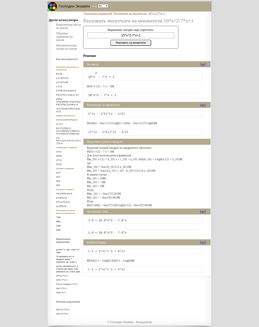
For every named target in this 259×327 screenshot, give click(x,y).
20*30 (59, 156)
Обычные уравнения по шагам (64, 36)
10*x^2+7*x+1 (62, 309)
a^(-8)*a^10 (61, 197)
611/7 (58, 172)
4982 (58, 221)
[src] (203, 64)
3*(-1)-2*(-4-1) (63, 202)
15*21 (59, 151)
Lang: (94, 6)
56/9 (58, 185)
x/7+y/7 (59, 124)
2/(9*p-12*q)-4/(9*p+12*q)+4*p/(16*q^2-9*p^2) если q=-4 (68, 102)
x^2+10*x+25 (62, 78)
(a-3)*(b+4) (61, 206)
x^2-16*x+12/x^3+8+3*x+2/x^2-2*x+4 (68, 141)
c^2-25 (59, 86)
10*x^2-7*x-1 (62, 313)
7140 (58, 217)
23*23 (59, 164)
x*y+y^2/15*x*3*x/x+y (66, 119)
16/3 (58, 177)
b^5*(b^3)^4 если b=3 (66, 90)
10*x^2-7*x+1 (156, 13)
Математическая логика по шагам (66, 47)
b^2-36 (59, 74)
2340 (58, 225)
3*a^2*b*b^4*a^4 (64, 193)
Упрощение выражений (97, 13)
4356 (58, 230)
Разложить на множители (131, 42)
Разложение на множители (130, 13)
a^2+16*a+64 (62, 82)
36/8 (58, 181)
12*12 (59, 160)
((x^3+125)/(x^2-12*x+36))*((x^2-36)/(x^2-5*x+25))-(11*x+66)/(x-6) (68, 131)
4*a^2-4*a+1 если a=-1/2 (67, 95)
